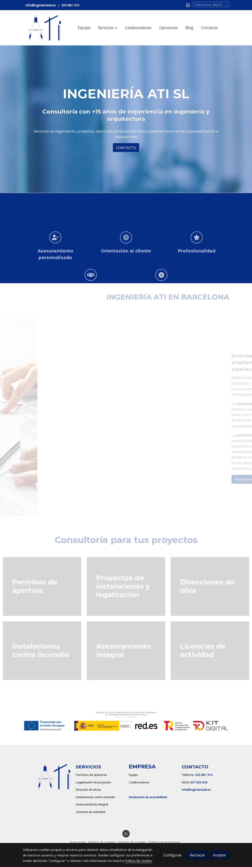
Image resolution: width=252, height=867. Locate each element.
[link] (44, 28)
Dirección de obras (88, 790)
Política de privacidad (164, 842)
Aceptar (219, 855)
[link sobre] (46, 776)
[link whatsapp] (188, 5)
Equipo (133, 775)
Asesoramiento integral (92, 804)
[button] (108, 28)
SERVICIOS (88, 767)
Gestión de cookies (132, 842)
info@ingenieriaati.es (196, 790)
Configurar (172, 855)
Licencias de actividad (90, 812)
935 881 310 (203, 775)
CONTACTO (126, 147)
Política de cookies (102, 842)
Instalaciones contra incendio (95, 797)
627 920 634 (198, 782)
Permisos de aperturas (91, 775)
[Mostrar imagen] (126, 721)
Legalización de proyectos (93, 782)
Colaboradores (139, 782)
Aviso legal (77, 842)
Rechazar (197, 855)
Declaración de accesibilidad (148, 797)
